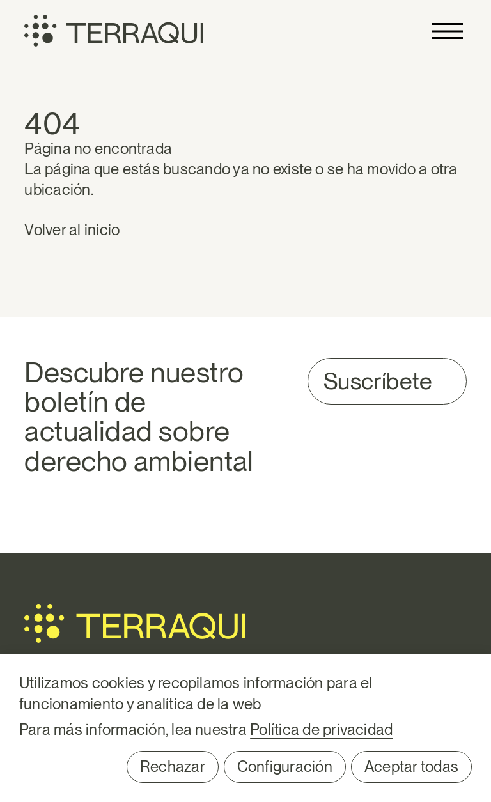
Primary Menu (447, 31)
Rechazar (172, 766)
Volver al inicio (72, 229)
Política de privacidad (321, 729)
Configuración (284, 766)
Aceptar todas (411, 766)
